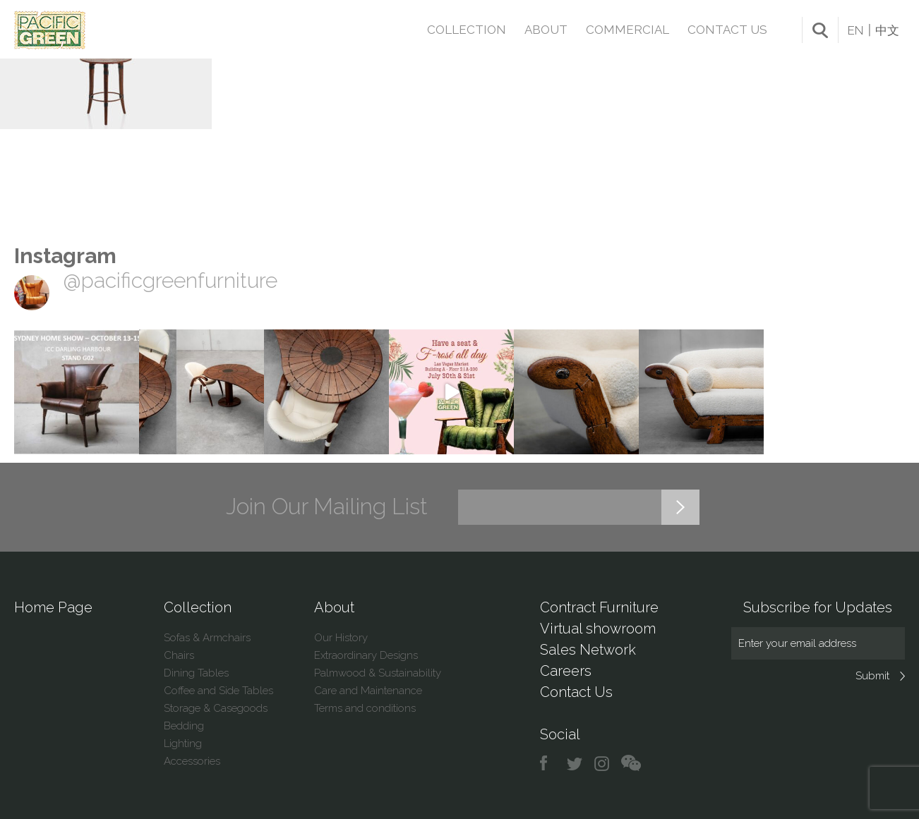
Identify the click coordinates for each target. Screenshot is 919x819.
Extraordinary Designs (366, 655)
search (820, 30)
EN (855, 30)
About (545, 30)
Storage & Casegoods (216, 708)
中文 (887, 30)
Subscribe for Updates (817, 607)
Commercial (627, 30)
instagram (602, 763)
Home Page (53, 607)
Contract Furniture (599, 607)
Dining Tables (196, 673)
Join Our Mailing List (327, 506)
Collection (466, 30)
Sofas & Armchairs (207, 637)
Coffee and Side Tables (218, 690)
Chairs (179, 655)
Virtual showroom (598, 628)
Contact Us (727, 30)
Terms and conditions (365, 708)
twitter (575, 763)
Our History (341, 637)
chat (631, 763)
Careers (565, 670)
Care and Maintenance (368, 690)
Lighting (183, 743)
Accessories (192, 761)
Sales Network (588, 649)
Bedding (184, 726)
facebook (549, 763)
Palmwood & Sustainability (377, 673)
